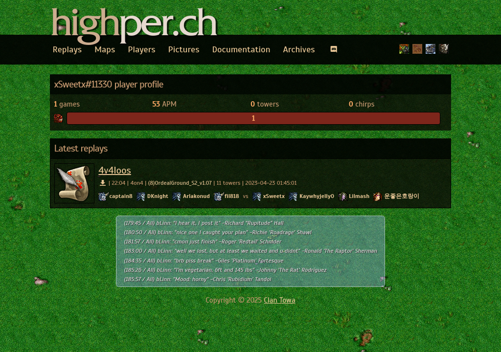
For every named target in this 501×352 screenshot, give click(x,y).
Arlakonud (196, 196)
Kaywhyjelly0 (316, 196)
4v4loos (114, 170)
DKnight (157, 196)
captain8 (120, 196)
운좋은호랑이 (401, 196)
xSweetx (274, 196)
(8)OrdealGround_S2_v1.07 (180, 182)
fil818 (232, 196)
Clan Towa (279, 300)
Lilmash (359, 196)
